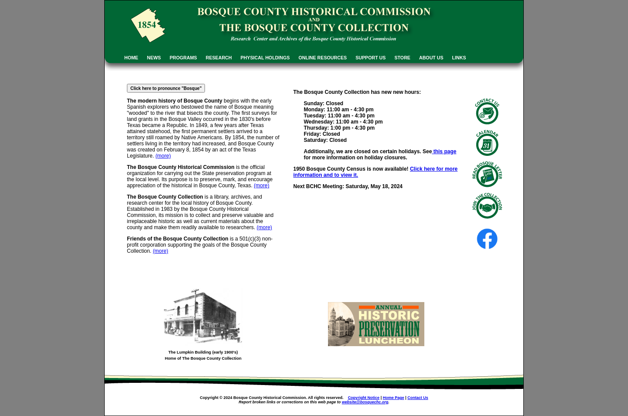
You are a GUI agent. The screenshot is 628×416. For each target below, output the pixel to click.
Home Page (393, 397)
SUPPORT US (370, 57)
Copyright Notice (364, 397)
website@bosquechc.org (365, 402)
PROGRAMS (183, 57)
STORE (402, 57)
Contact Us (417, 397)
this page (444, 151)
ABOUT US (431, 57)
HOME (131, 57)
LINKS (459, 57)
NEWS (154, 57)
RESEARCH (219, 57)
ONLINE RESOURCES (322, 57)
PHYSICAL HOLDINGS (265, 57)
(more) (163, 156)
